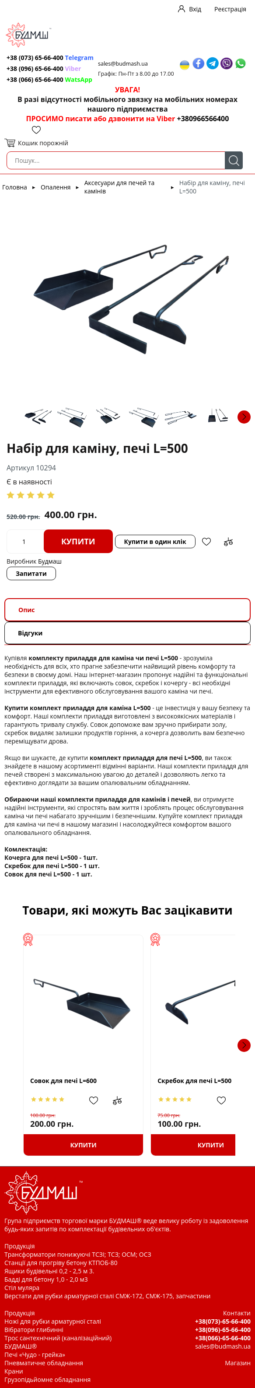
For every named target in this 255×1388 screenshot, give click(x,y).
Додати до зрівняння (228, 541)
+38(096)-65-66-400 (223, 1329)
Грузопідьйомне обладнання (47, 1379)
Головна (14, 187)
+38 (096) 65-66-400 (44, 68)
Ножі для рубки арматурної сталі (52, 1321)
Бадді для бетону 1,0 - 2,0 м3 (46, 1279)
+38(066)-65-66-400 (223, 1338)
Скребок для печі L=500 (175, 1080)
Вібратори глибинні (33, 1329)
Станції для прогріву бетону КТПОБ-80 (61, 1262)
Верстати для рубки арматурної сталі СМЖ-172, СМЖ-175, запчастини (107, 1296)
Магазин (238, 1363)
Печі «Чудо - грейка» (34, 1354)
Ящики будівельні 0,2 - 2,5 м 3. (49, 1271)
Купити (78, 541)
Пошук (234, 160)
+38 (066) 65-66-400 (49, 79)
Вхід (195, 9)
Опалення (56, 187)
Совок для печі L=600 (63, 1080)
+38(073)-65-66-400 (223, 1321)
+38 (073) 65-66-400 (50, 57)
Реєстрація (230, 9)
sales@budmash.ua (123, 63)
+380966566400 (203, 118)
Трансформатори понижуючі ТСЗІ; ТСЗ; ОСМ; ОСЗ (77, 1254)
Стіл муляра (21, 1287)
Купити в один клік (155, 541)
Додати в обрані (206, 541)
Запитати (31, 573)
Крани (13, 1371)
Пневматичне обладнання (43, 1363)
